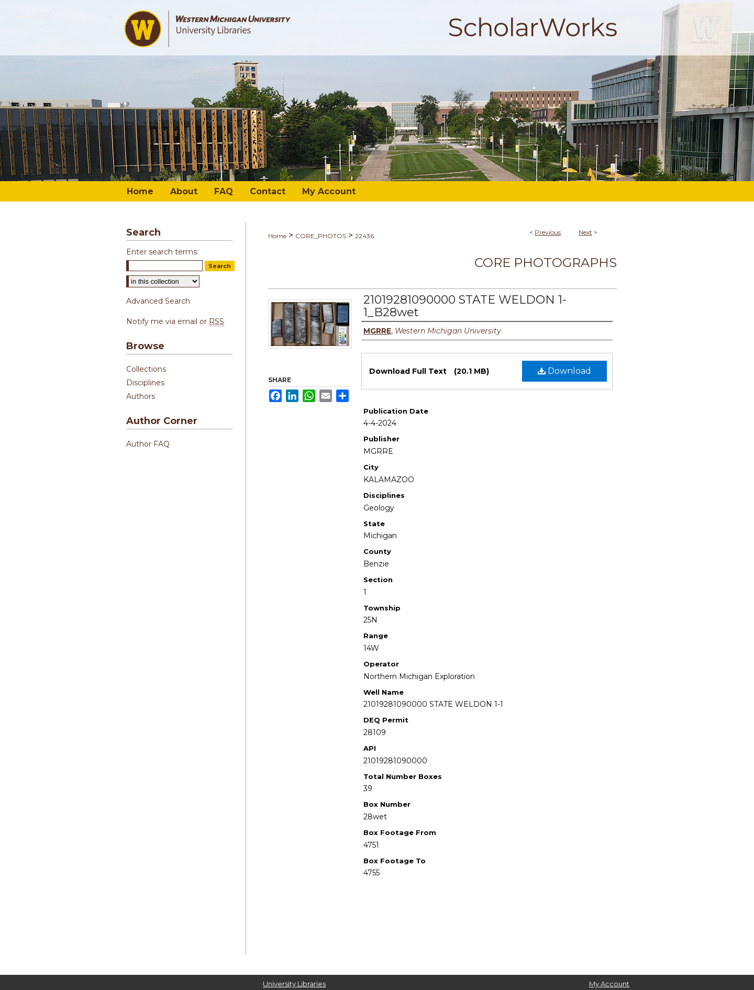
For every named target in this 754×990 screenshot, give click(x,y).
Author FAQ (148, 444)
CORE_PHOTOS (320, 236)
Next (585, 232)
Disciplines (145, 382)
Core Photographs (545, 262)
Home (277, 236)
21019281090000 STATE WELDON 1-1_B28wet (465, 306)
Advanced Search (158, 301)
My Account (609, 984)
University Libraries (294, 984)
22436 (364, 236)
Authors (140, 396)
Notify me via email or (175, 321)
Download (564, 371)
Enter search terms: (162, 252)
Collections (146, 369)
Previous (548, 232)
